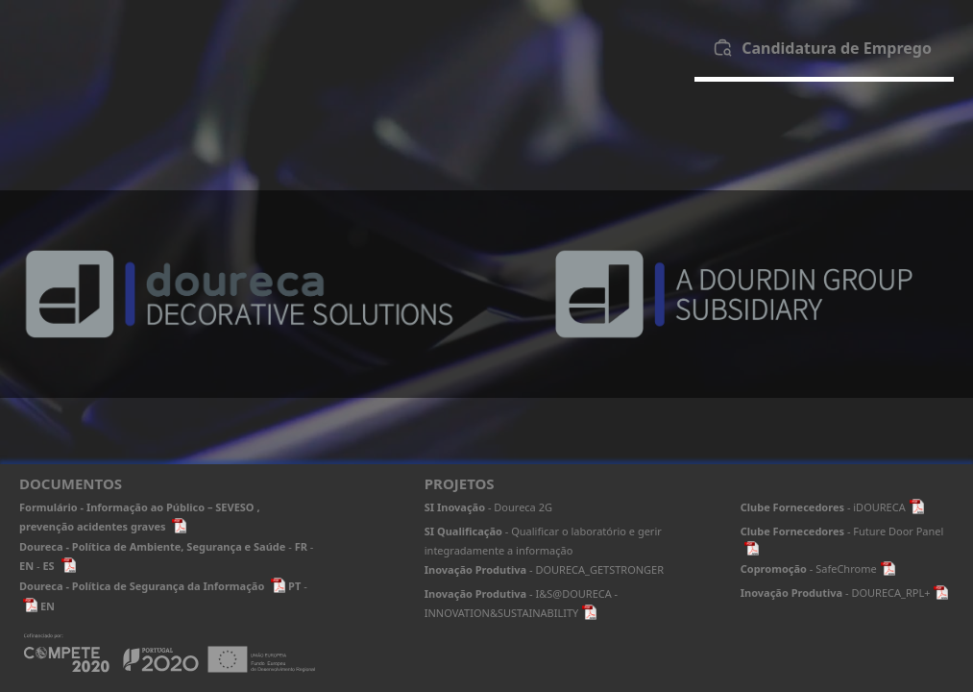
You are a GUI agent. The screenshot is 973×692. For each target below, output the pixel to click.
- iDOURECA (832, 507)
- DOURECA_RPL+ (845, 592)
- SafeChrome (818, 568)
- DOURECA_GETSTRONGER (544, 569)
